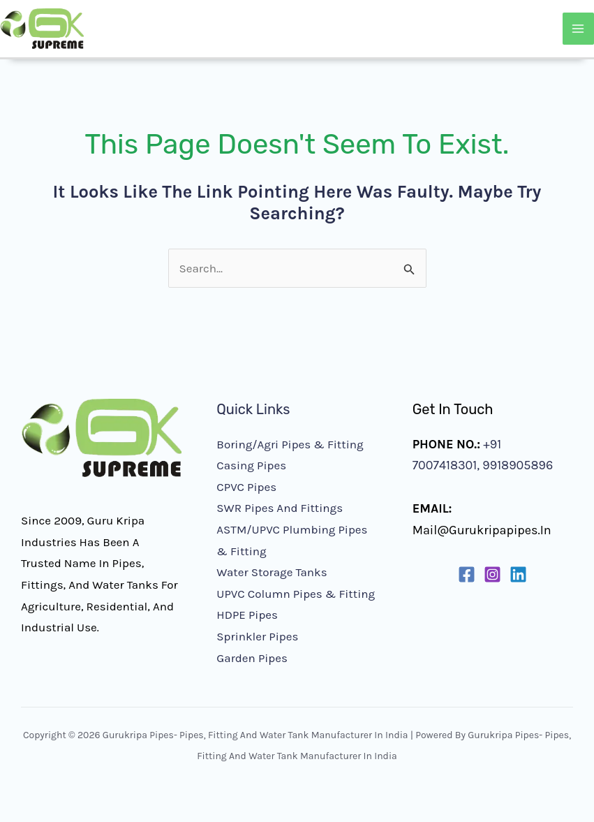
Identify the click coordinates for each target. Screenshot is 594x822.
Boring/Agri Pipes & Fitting (289, 444)
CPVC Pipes (246, 487)
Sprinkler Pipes (257, 636)
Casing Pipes (251, 465)
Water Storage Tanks (271, 572)
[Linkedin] (518, 574)
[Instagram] (492, 574)
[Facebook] (466, 574)
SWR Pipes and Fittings (279, 508)
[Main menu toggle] (579, 29)
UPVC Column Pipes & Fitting (295, 594)
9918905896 (516, 465)
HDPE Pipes (247, 615)
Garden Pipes (252, 658)
